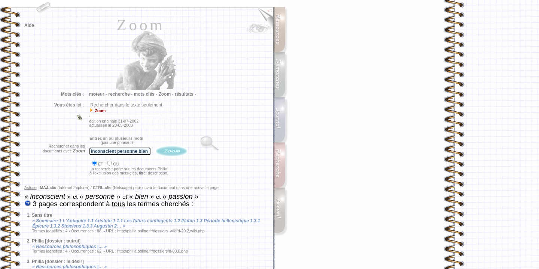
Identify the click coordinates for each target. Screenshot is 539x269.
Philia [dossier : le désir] (58, 261)
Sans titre (42, 215)
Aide (29, 25)
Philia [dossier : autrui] (56, 241)
